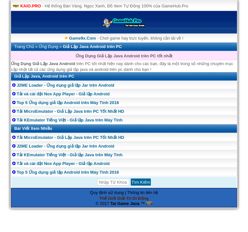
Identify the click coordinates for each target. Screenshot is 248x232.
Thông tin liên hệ (142, 192)
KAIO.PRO (30, 6)
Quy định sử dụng (107, 192)
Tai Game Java (125, 203)
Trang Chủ (24, 46)
